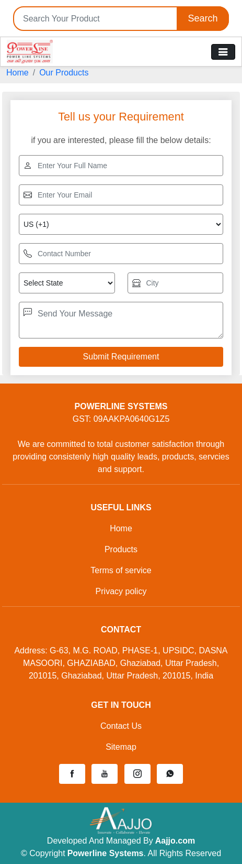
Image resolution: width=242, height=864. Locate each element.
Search (202, 18)
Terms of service (120, 570)
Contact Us (121, 725)
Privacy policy (121, 591)
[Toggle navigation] (223, 52)
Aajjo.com (175, 840)
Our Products (63, 72)
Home (17, 72)
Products (121, 549)
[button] (72, 774)
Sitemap (121, 746)
